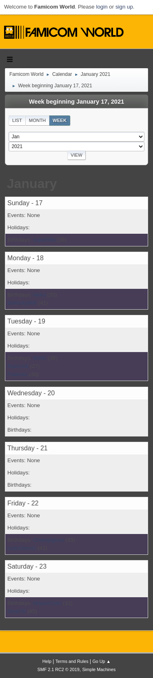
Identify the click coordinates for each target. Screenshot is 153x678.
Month (37, 120)
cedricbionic (21, 548)
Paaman (17, 374)
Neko (39, 295)
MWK (40, 358)
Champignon (48, 540)
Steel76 (16, 611)
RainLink (18, 366)
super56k (44, 240)
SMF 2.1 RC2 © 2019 (59, 669)
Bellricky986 (22, 303)
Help (46, 661)
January (32, 183)
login (101, 7)
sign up (124, 7)
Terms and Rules (72, 661)
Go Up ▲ (101, 661)
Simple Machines (98, 669)
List (17, 120)
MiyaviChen (47, 603)
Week (60, 120)
